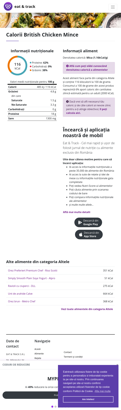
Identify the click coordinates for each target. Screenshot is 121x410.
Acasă (37, 348)
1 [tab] (52, 407)
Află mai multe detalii (76, 212)
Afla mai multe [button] (103, 391)
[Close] (117, 365)
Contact (68, 352)
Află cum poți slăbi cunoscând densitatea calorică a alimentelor (87, 67)
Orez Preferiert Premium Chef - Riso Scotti (32, 270)
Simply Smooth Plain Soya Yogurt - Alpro (31, 278)
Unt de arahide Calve (20, 293)
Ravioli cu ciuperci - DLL (22, 286)
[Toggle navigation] (112, 7)
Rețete (38, 358)
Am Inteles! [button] (88, 399)
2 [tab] (56, 407)
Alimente (39, 353)
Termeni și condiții (73, 356)
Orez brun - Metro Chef (21, 301)
